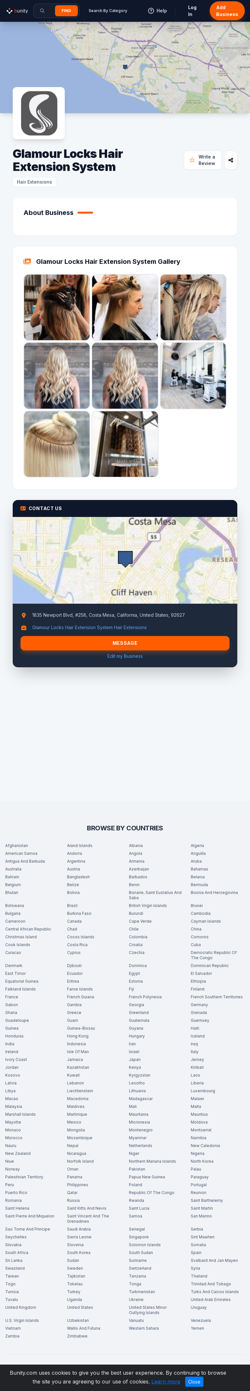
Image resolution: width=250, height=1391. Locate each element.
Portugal (199, 1184)
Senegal (137, 1229)
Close (194, 1381)
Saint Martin (202, 1208)
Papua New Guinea (147, 1176)
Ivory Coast (16, 1059)
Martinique (77, 1114)
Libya (10, 1090)
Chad (72, 929)
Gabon (11, 1004)
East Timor (15, 973)
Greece (74, 1012)
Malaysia (13, 1106)
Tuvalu (11, 1299)
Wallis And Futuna (83, 1328)
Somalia (198, 1244)
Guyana (136, 1028)
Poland (135, 1184)
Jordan (12, 1067)
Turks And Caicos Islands (215, 1291)
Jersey (197, 1059)
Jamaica (75, 1059)
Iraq (194, 1043)
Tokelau (75, 1283)
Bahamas (199, 869)
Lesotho (137, 1083)
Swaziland (15, 1268)
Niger (134, 1153)
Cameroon (15, 921)
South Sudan (141, 1252)
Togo (10, 1283)
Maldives (76, 1106)
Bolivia (73, 892)
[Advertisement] (67, 728)
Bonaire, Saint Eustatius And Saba (155, 895)
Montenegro (141, 1129)
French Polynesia (145, 996)
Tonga (135, 1283)
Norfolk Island (80, 1161)
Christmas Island (21, 936)
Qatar (72, 1192)
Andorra (74, 853)
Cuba (196, 944)
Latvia (11, 1083)
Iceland (198, 1036)
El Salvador (201, 973)
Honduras (14, 1036)
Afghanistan (16, 845)
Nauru (10, 1145)
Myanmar (137, 1137)
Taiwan (12, 1276)
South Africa (16, 1252)
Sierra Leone (79, 1236)
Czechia (137, 952)
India (9, 1043)
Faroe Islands (80, 989)
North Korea (202, 1161)
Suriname (138, 1260)
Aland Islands (79, 845)
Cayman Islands (206, 921)
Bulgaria (13, 913)
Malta (196, 1106)
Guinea (12, 1028)
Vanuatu (136, 1320)
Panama (74, 1176)
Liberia (197, 1083)
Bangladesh (78, 876)
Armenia (137, 861)
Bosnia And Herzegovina (214, 892)
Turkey (73, 1291)
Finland (197, 989)
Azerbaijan (139, 869)
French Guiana (80, 996)
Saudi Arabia (79, 1229)
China (196, 929)
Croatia (136, 944)
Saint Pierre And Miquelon (29, 1216)
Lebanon (75, 1083)
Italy (195, 1051)
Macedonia (78, 1098)
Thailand (199, 1276)
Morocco (13, 1137)
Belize (73, 884)
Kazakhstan (78, 1067)
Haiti (195, 1028)
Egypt (134, 973)
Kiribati (197, 1067)
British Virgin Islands (148, 905)
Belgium (13, 884)
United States (80, 1307)
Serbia (197, 1229)
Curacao (13, 952)
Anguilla (198, 853)
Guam (72, 1020)
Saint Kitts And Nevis (86, 1208)
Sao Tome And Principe (27, 1229)
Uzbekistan (78, 1320)
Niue (9, 1161)
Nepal (72, 1145)
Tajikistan (76, 1276)
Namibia (198, 1137)
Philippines (77, 1184)
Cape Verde (140, 921)
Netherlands (140, 1145)
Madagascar (141, 1098)
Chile (134, 929)
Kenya (135, 1067)
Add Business (227, 11)
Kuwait (73, 1075)
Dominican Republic (210, 965)
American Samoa (21, 853)
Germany (199, 1004)
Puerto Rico (16, 1192)
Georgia (136, 1004)
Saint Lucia (139, 1208)
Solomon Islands (145, 1244)
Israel (134, 1051)
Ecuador (75, 973)
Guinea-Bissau (81, 1028)
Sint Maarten (203, 1236)
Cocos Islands (80, 936)
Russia (73, 1200)
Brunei (197, 905)
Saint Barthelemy (207, 1200)
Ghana (11, 1012)
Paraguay (200, 1176)
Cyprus (74, 952)
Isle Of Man (78, 1051)
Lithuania (137, 1090)
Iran (132, 1043)
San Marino (201, 1216)
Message (125, 643)
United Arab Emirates (211, 1299)
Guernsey (200, 1020)
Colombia (138, 936)
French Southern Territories (217, 996)
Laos (195, 1075)
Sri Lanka (13, 1260)
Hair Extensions (34, 182)
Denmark (13, 965)
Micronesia (139, 1122)
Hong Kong (78, 1036)
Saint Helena (17, 1208)
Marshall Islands (20, 1114)
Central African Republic (28, 929)
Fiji (131, 989)
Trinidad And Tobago (211, 1283)
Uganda (74, 1299)
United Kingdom (20, 1307)
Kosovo (12, 1075)
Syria (195, 1268)
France (11, 996)
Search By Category (108, 10)
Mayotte (13, 1122)
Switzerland (140, 1268)
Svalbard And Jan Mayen (214, 1260)
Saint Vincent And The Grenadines (88, 1219)
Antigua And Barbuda (25, 861)
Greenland (139, 1012)
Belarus (198, 876)
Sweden (75, 1268)
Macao (11, 1098)
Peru (9, 1184)
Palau (196, 1169)
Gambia (74, 1004)
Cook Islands (17, 944)
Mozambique (79, 1137)
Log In (192, 11)
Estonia (136, 981)
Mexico (74, 1122)
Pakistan (137, 1169)
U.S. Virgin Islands (22, 1320)
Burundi (136, 913)
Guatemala (139, 1020)
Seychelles (16, 1236)
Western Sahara (144, 1328)
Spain (196, 1252)
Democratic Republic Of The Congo (214, 955)
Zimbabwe (77, 1336)
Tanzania (137, 1276)
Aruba (196, 861)
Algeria (197, 845)
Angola (135, 853)
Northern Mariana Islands (152, 1161)
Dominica (138, 965)
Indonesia (76, 1043)
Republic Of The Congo (151, 1192)
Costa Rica (77, 944)
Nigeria (197, 1153)
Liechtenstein (80, 1090)
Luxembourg (203, 1090)
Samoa (135, 1216)
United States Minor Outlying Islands (148, 1310)
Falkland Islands (20, 989)
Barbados (138, 876)
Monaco (13, 1129)
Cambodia (201, 913)
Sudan (73, 1260)
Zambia (12, 1336)
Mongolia (76, 1129)
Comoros (200, 936)
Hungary (137, 1036)
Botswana (14, 905)
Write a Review (202, 160)
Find (66, 10)
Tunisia (12, 1291)
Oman (72, 1169)
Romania (13, 1200)
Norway (12, 1169)
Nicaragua (76, 1153)
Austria (73, 869)
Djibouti (74, 965)
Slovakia (13, 1244)
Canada (74, 921)
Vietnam (13, 1328)
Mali (133, 1106)
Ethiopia (198, 981)
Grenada (199, 1012)
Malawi (197, 1098)
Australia (13, 869)
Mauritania (138, 1114)
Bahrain (12, 876)
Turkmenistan (142, 1291)
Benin (134, 884)
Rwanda (136, 1200)
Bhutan (11, 892)
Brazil (72, 905)
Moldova (199, 1122)
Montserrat (201, 1129)
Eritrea (73, 981)
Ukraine (136, 1299)
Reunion (198, 1192)
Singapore (139, 1236)
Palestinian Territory (24, 1176)
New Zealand (18, 1153)
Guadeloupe (17, 1020)
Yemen (197, 1328)
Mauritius (199, 1114)
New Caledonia (205, 1145)
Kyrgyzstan (139, 1075)
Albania (136, 845)
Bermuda (199, 884)
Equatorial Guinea (21, 981)
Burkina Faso (79, 913)
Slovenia (75, 1244)
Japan (135, 1059)
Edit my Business (125, 656)
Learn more (165, 1381)
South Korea (78, 1252)
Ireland (11, 1051)
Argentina (76, 861)
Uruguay (199, 1307)
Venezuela (201, 1320)
